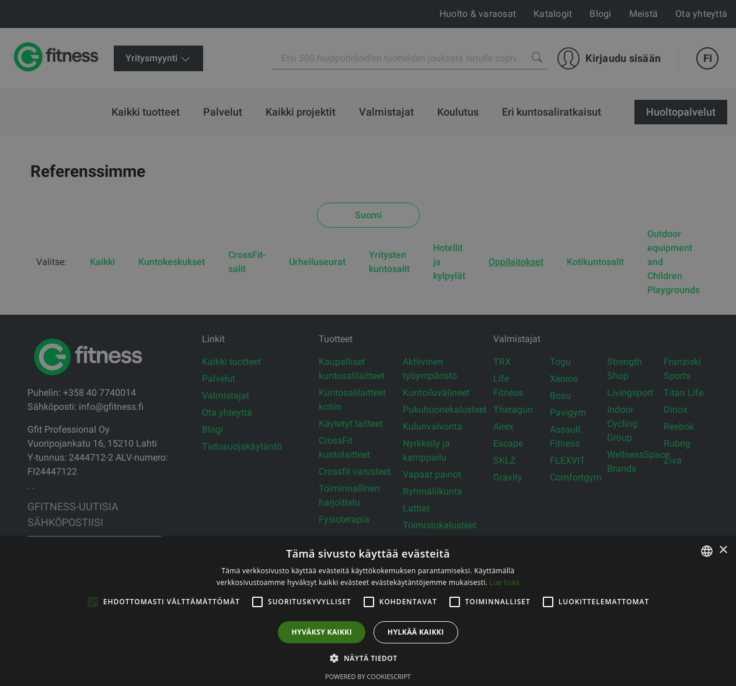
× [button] (722, 550)
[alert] (368, 343)
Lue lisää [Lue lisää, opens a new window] (504, 582)
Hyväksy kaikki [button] (321, 632)
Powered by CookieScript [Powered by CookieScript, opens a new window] (368, 676)
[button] (368, 658)
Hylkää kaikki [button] (416, 632)
